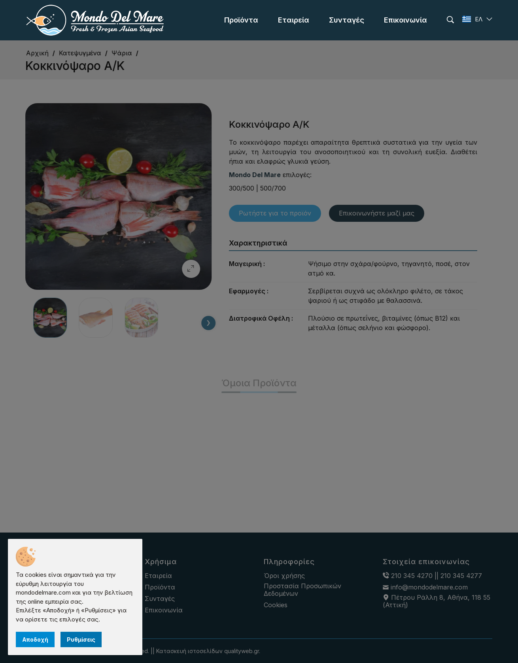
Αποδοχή (35, 639)
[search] (450, 20)
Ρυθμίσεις (81, 639)
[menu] (241, 20)
